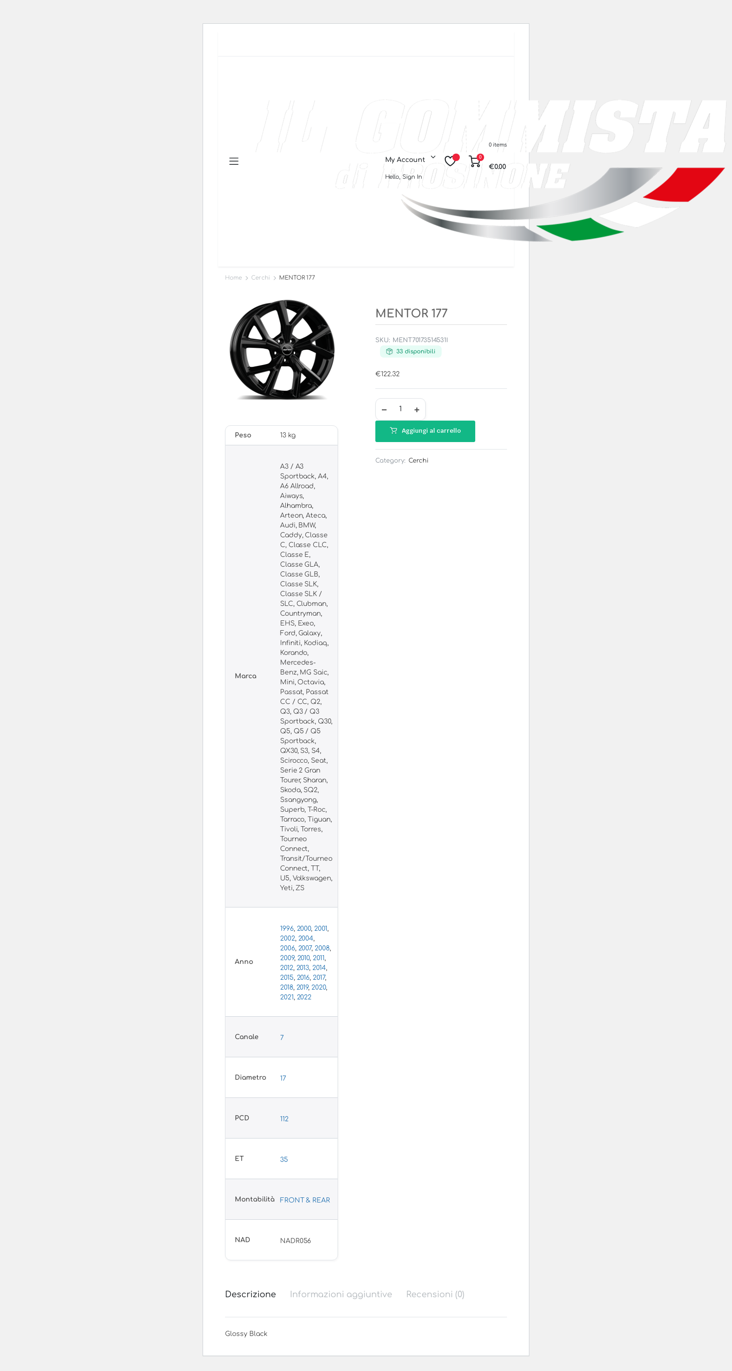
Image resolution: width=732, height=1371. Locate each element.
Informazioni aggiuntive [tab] (341, 1294)
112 (284, 1119)
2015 (287, 977)
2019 (302, 987)
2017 (319, 977)
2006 (287, 948)
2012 (286, 967)
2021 (287, 997)
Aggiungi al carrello (431, 431)
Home (233, 277)
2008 (322, 948)
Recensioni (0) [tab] (435, 1294)
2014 (319, 967)
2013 (303, 967)
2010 (303, 958)
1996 (287, 928)
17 (283, 1078)
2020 (318, 987)
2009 (287, 958)
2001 (320, 928)
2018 (286, 987)
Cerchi (260, 277)
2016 (303, 977)
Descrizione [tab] (250, 1294)
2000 (304, 928)
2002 (287, 938)
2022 (304, 997)
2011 (318, 958)
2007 (305, 948)
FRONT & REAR (305, 1200)
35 (284, 1159)
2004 (306, 938)
